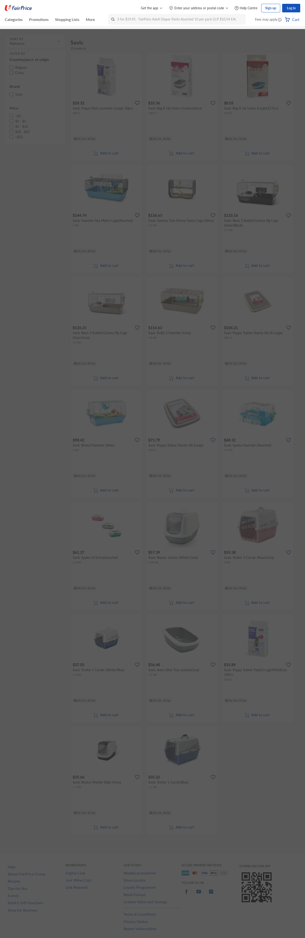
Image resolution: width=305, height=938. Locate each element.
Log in (291, 8)
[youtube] (198, 894)
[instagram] (211, 894)
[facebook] (186, 894)
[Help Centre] (245, 8)
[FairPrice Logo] (18, 8)
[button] (280, 20)
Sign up (270, 8)
